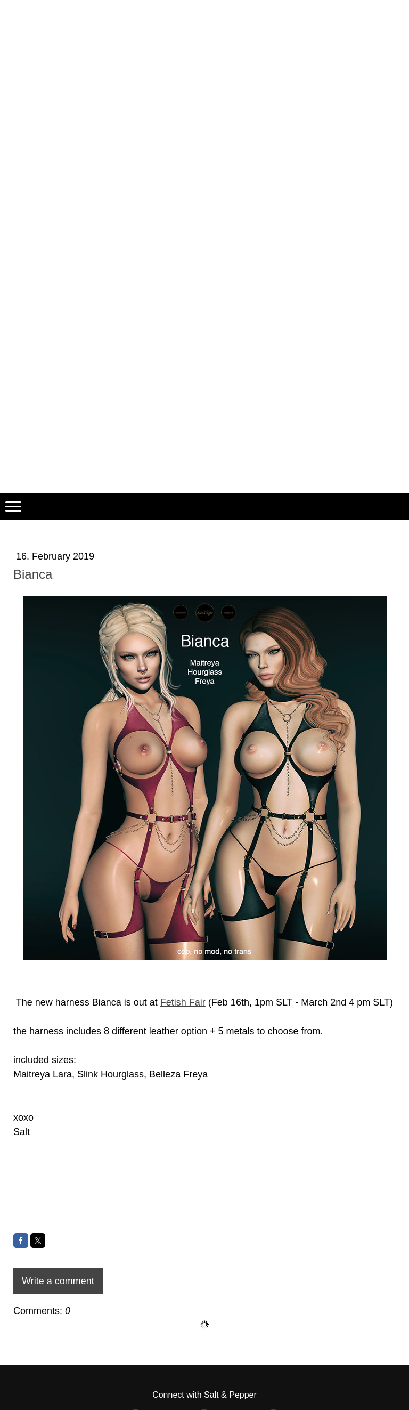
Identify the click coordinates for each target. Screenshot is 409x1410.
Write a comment (58, 1281)
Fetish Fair (183, 1002)
